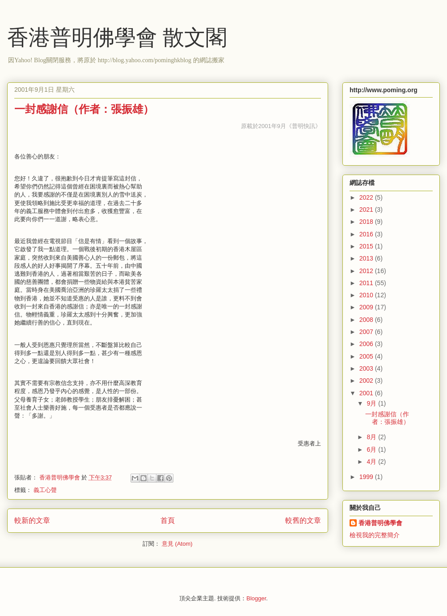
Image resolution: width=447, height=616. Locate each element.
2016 (367, 234)
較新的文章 (32, 520)
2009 (367, 307)
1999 (367, 476)
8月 (372, 437)
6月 (372, 449)
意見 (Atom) (177, 543)
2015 (367, 246)
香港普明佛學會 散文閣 (117, 37)
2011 (367, 283)
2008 (367, 319)
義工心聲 (45, 490)
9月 (372, 403)
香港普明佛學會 (380, 522)
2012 (367, 270)
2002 (367, 380)
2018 (367, 221)
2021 (367, 209)
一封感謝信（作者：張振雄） (84, 109)
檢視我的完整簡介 (375, 535)
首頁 (167, 520)
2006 (367, 343)
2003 (367, 368)
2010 (367, 295)
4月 (372, 461)
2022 (367, 197)
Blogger (256, 598)
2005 (367, 356)
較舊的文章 (303, 520)
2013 (367, 258)
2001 (367, 393)
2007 (367, 331)
